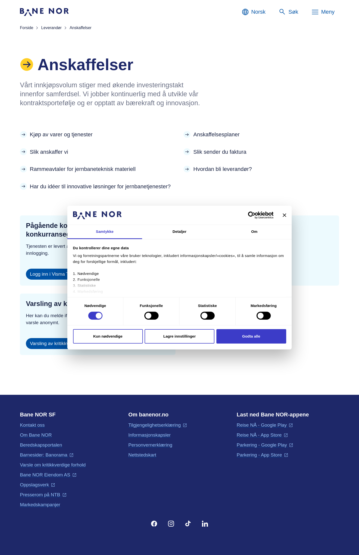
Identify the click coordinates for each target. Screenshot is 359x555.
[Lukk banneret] (284, 215)
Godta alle (251, 336)
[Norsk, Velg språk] (253, 11)
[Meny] (323, 11)
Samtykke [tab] (105, 231)
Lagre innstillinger (179, 336)
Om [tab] (254, 231)
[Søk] (288, 11)
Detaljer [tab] (179, 231)
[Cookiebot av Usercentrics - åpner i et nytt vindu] (251, 215)
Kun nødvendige (108, 336)
